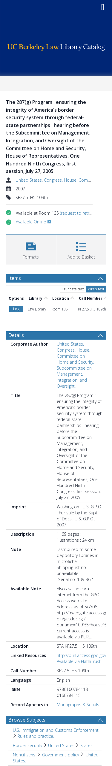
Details (16, 335)
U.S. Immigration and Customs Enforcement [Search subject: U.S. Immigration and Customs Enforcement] (56, 730)
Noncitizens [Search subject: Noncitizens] (24, 755)
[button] (31, 249)
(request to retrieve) (79, 213)
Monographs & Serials (78, 704)
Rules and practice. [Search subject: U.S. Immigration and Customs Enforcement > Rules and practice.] (36, 736)
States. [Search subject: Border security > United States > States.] (86, 745)
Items (14, 278)
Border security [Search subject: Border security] (27, 745)
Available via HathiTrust (79, 661)
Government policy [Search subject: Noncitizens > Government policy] (60, 755)
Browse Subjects (26, 719)
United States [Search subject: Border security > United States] (61, 745)
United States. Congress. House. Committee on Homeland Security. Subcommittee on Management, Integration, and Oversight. (75, 365)
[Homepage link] (56, 46)
